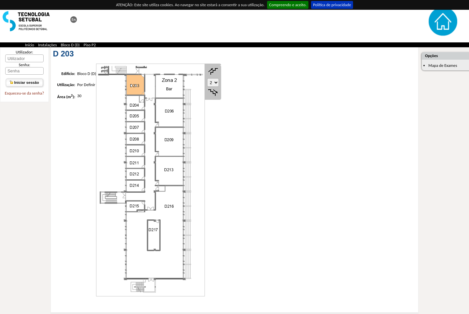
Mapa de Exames (442, 65)
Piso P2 (90, 44)
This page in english (73, 19)
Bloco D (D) (70, 44)
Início (29, 44)
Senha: (24, 64)
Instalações (47, 44)
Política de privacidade (332, 4)
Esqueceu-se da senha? (24, 93)
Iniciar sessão (24, 82)
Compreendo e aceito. (287, 4)
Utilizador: (24, 52)
